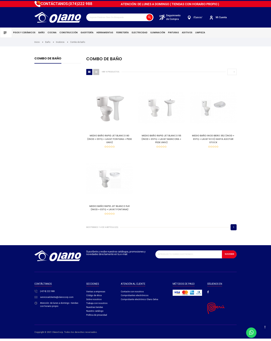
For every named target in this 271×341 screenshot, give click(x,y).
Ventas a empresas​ (95, 294)
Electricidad (139, 32)
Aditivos (187, 32)
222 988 (80, 4)
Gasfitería (87, 32)
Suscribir (228, 256)
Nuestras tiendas (94, 310)
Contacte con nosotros (132, 294)
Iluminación (157, 32)
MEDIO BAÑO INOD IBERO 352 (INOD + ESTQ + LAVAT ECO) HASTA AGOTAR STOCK (213, 139)
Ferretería (122, 32)
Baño (41, 32)
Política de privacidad (97, 318)
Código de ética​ (94, 298)
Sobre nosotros (94, 302)
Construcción (68, 32)
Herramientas (104, 32)
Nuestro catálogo (95, 314)
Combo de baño (47, 58)
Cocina (52, 32)
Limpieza (200, 32)
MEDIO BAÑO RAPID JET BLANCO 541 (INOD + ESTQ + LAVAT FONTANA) (109, 209)
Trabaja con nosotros (97, 306)
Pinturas (173, 32)
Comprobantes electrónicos (135, 298)
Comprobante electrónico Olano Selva (140, 302)
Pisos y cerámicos (24, 32)
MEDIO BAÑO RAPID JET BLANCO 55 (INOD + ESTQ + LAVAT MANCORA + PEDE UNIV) (161, 139)
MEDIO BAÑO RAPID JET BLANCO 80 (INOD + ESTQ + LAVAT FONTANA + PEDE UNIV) (109, 139)
